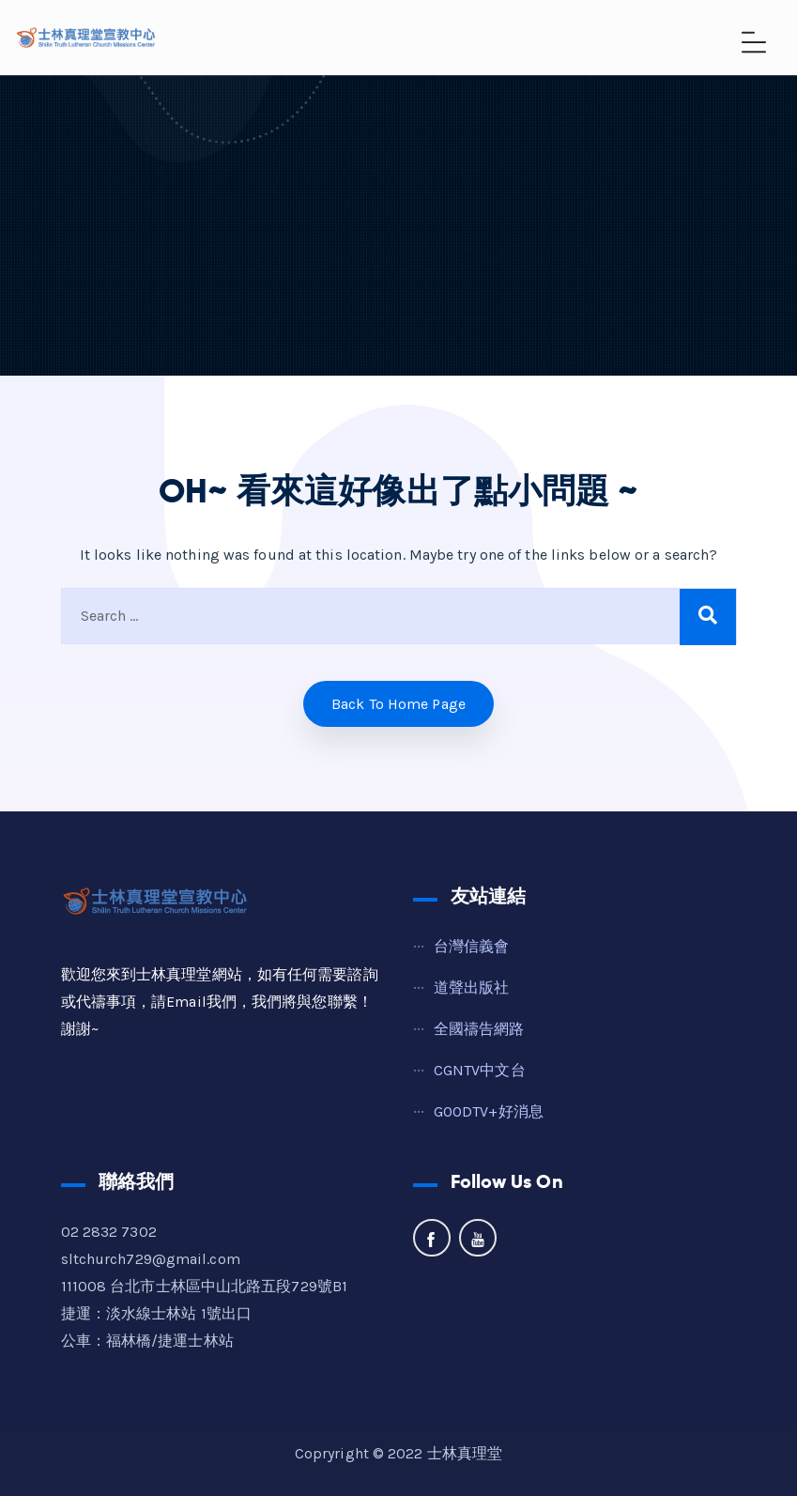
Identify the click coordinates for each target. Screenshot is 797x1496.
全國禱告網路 (479, 1029)
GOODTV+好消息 (489, 1111)
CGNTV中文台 (480, 1070)
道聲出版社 (472, 987)
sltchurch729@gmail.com (150, 1259)
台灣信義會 (472, 946)
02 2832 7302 (109, 1232)
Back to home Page (398, 704)
